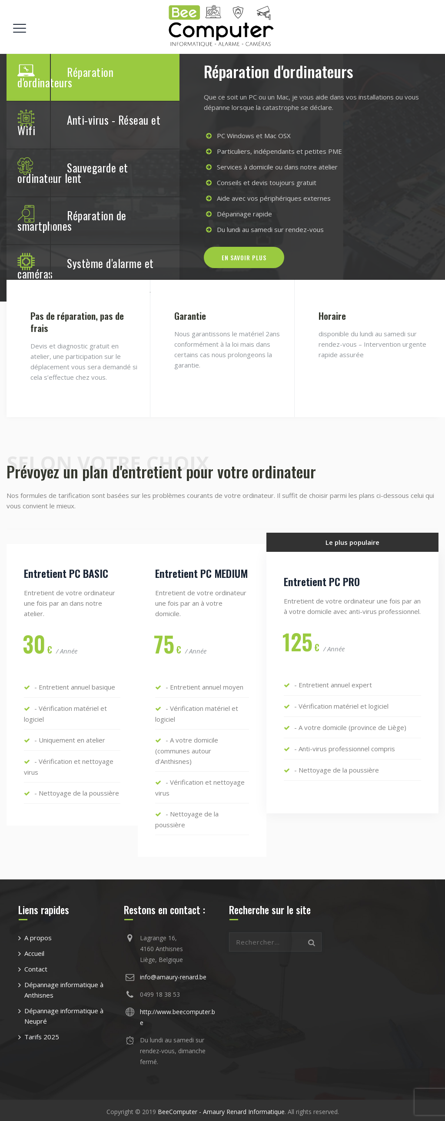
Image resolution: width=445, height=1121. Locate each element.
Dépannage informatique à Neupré (63, 1012)
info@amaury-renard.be (173, 974)
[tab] (93, 77)
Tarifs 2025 (41, 1033)
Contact (35, 966)
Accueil (34, 950)
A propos (38, 934)
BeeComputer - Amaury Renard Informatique (221, 1108)
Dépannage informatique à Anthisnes (63, 986)
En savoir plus (244, 256)
